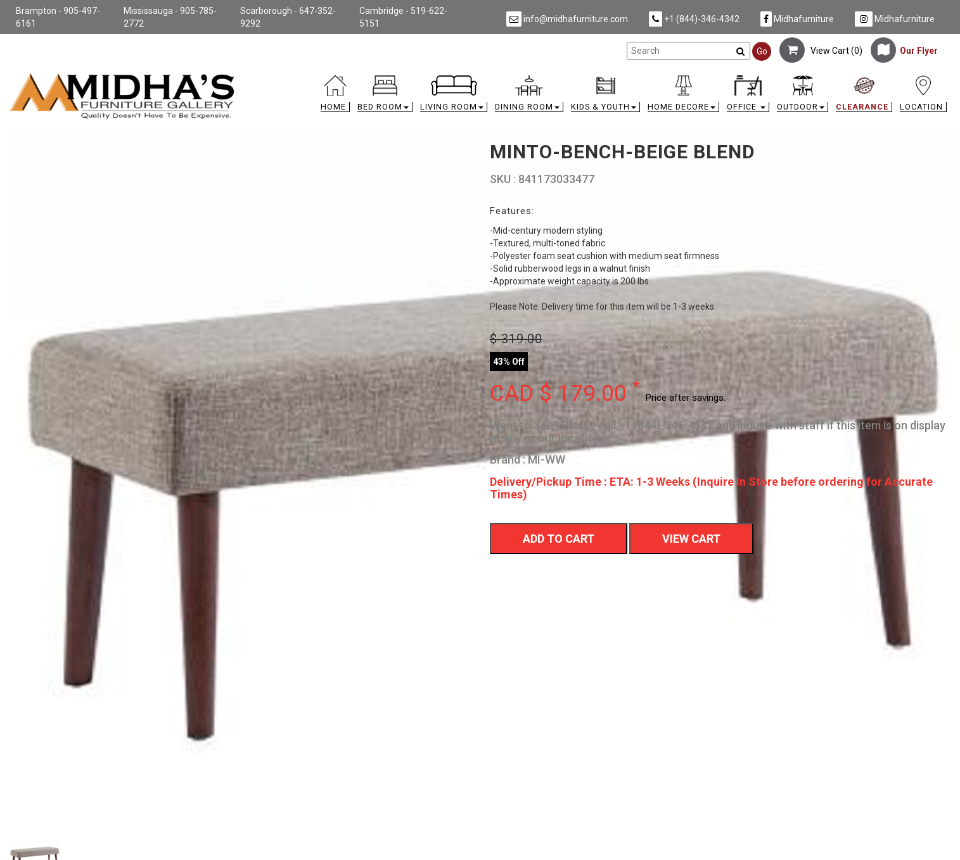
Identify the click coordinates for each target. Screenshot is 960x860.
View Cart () (820, 51)
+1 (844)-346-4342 (694, 19)
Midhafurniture (797, 19)
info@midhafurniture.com (567, 19)
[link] (597, 77)
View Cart (691, 538)
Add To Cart (558, 538)
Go (762, 51)
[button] (385, 96)
